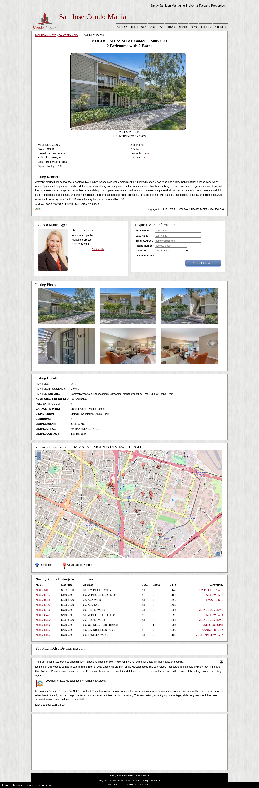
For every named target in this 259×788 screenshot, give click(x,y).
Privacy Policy (116, 775)
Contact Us (220, 26)
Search (183, 26)
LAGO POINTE (214, 599)
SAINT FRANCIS (68, 35)
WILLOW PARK (214, 594)
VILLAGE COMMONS (211, 609)
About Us (206, 26)
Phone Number (145, 245)
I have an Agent (145, 255)
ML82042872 (43, 634)
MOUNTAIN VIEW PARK (209, 634)
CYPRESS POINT (213, 624)
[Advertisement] (129, 741)
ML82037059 (43, 590)
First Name (142, 230)
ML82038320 (43, 619)
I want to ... (142, 250)
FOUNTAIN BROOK (212, 629)
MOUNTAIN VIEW (45, 35)
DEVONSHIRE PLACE (210, 590)
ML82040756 (43, 609)
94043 (146, 157)
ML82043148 (43, 604)
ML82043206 (43, 624)
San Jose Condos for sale (131, 26)
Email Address (144, 240)
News (194, 26)
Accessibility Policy (133, 775)
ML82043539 (43, 629)
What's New (156, 26)
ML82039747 (43, 594)
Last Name (142, 235)
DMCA (146, 775)
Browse (171, 26)
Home (5, 785)
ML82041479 (43, 615)
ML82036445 (43, 599)
